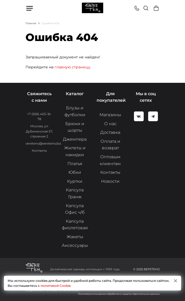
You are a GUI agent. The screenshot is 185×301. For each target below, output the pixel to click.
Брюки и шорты (74, 127)
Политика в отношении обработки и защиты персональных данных (119, 293)
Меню (30, 8)
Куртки (74, 181)
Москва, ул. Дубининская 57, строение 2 (39, 131)
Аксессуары (75, 245)
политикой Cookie (56, 286)
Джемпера (75, 139)
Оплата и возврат (110, 145)
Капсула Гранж (75, 193)
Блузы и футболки (74, 111)
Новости (110, 181)
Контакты (39, 150)
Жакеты (75, 236)
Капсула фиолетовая (75, 225)
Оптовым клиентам (110, 160)
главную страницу (72, 67)
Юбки (74, 172)
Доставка (110, 132)
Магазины (110, 114)
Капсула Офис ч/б (75, 209)
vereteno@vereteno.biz (43, 143)
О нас (110, 123)
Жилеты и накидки (75, 151)
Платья (74, 163)
